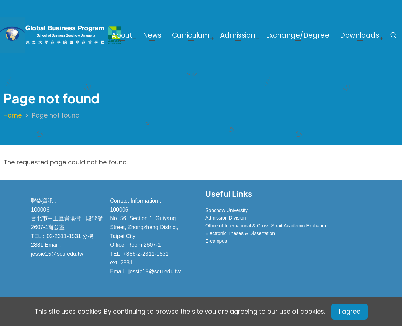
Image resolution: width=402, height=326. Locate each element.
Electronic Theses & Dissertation (240, 233)
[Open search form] (393, 35)
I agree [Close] (349, 311)
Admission (237, 35)
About (122, 35)
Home (12, 115)
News (152, 35)
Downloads (359, 35)
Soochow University (226, 210)
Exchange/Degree (297, 35)
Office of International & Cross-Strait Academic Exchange (266, 225)
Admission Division (225, 218)
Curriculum (190, 35)
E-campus (216, 241)
